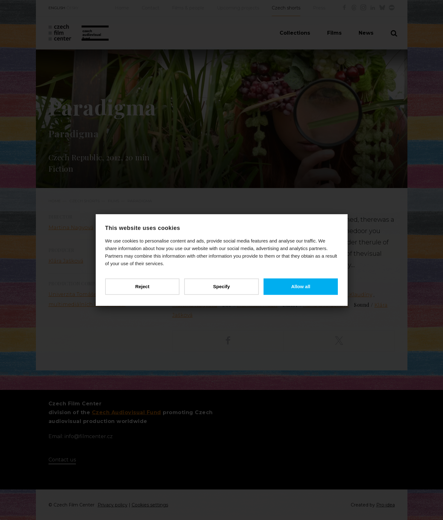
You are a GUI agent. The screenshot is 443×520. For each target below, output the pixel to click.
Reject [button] (142, 286)
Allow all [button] (300, 286)
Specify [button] (221, 286)
